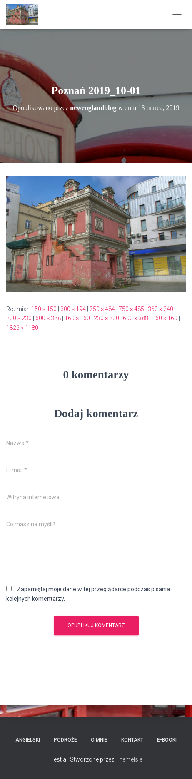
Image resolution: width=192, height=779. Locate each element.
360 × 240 (160, 309)
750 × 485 (131, 309)
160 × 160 (77, 318)
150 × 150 (44, 309)
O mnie (99, 740)
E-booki (167, 740)
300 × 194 (73, 309)
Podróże (65, 740)
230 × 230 (19, 318)
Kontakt (132, 740)
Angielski (27, 740)
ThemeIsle (128, 759)
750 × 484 (102, 309)
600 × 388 (48, 318)
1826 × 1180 (22, 327)
